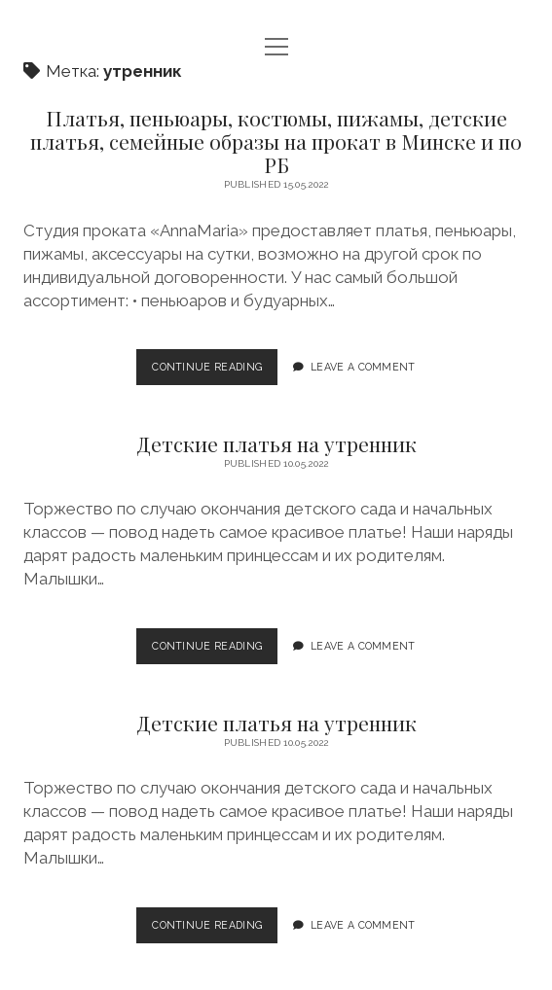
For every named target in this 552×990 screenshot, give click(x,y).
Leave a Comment (363, 366)
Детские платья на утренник (276, 443)
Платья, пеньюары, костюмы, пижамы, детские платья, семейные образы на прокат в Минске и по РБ (276, 141)
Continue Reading (212, 371)
